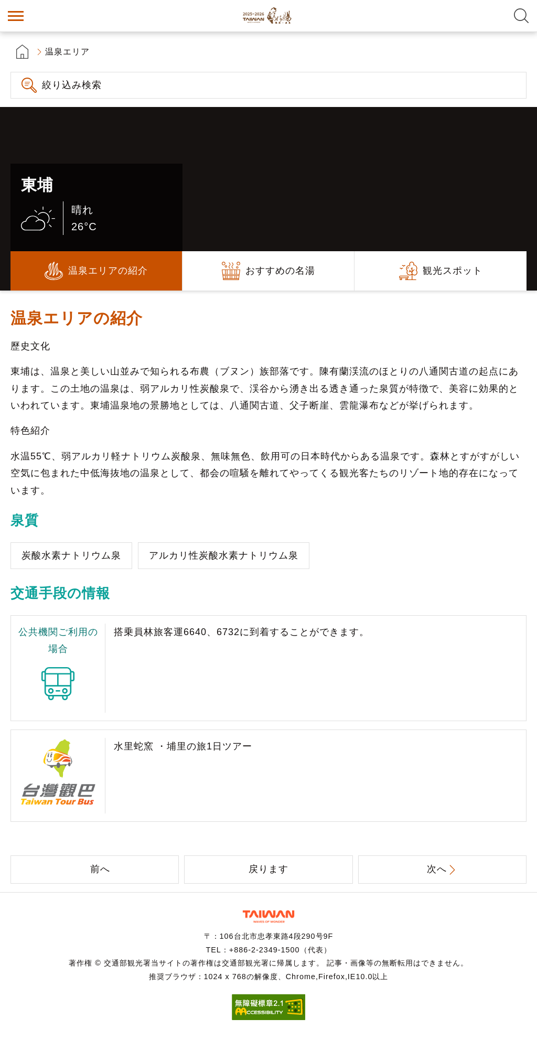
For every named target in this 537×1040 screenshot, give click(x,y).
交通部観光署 (268, 916)
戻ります (268, 869)
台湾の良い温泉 (268, 16)
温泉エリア (67, 51)
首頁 (22, 51)
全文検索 (521, 15)
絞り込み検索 (72, 85)
